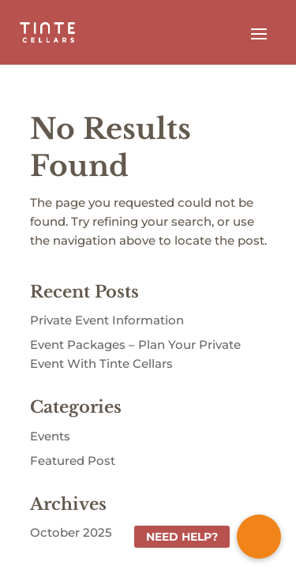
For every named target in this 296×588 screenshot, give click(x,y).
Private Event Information (107, 320)
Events (50, 436)
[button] (259, 537)
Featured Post (72, 460)
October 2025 (71, 532)
